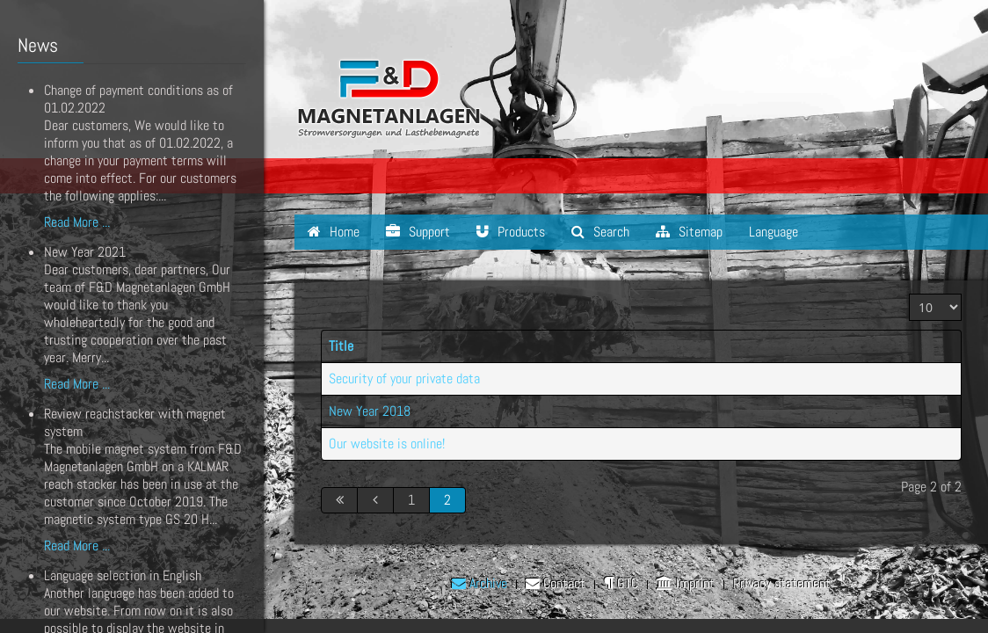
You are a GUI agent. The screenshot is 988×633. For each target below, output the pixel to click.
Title (341, 346)
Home (334, 231)
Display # (909, 294)
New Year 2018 (369, 411)
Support (418, 231)
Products (510, 231)
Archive (479, 584)
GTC (621, 584)
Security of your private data (404, 378)
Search (600, 231)
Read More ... (77, 222)
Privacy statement (782, 584)
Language (773, 231)
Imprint (686, 584)
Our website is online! (387, 443)
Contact (555, 584)
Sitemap (689, 231)
